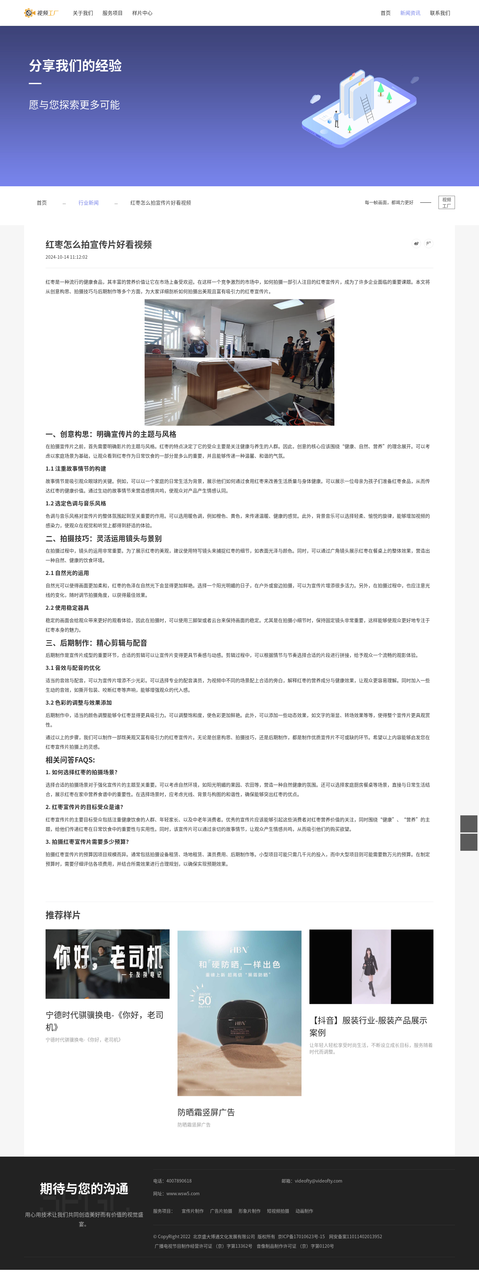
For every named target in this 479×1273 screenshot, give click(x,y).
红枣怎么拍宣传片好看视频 (160, 202)
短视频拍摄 (278, 1211)
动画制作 (304, 1211)
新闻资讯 (410, 12)
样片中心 (142, 12)
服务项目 (113, 12)
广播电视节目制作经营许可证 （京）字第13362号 (203, 1246)
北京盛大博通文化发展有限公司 (224, 1236)
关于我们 (83, 12)
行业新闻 (88, 202)
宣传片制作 (193, 1211)
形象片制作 (250, 1211)
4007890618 (179, 1180)
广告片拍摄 (221, 1211)
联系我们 (440, 12)
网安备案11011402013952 (355, 1236)
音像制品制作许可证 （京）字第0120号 (295, 1246)
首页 (386, 12)
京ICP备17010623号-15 (301, 1236)
